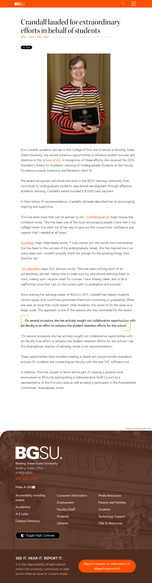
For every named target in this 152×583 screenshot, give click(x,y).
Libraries (62, 523)
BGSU (23, 36)
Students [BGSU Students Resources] (104, 509)
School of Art (51, 160)
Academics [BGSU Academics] (23, 507)
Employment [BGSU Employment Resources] (65, 502)
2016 (39, 36)
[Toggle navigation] (133, 3)
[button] (65, 4)
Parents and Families (112, 502)
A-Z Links (22, 514)
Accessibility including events (30, 497)
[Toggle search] (123, 3)
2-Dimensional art (98, 217)
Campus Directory (28, 521)
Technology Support (111, 516)
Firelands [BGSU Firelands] (63, 516)
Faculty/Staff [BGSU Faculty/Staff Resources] (66, 509)
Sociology (27, 243)
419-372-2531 (27, 478)
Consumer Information (72, 495)
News (31, 36)
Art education (31, 269)
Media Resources (109, 495)
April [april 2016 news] (46, 36)
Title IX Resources (110, 523)
